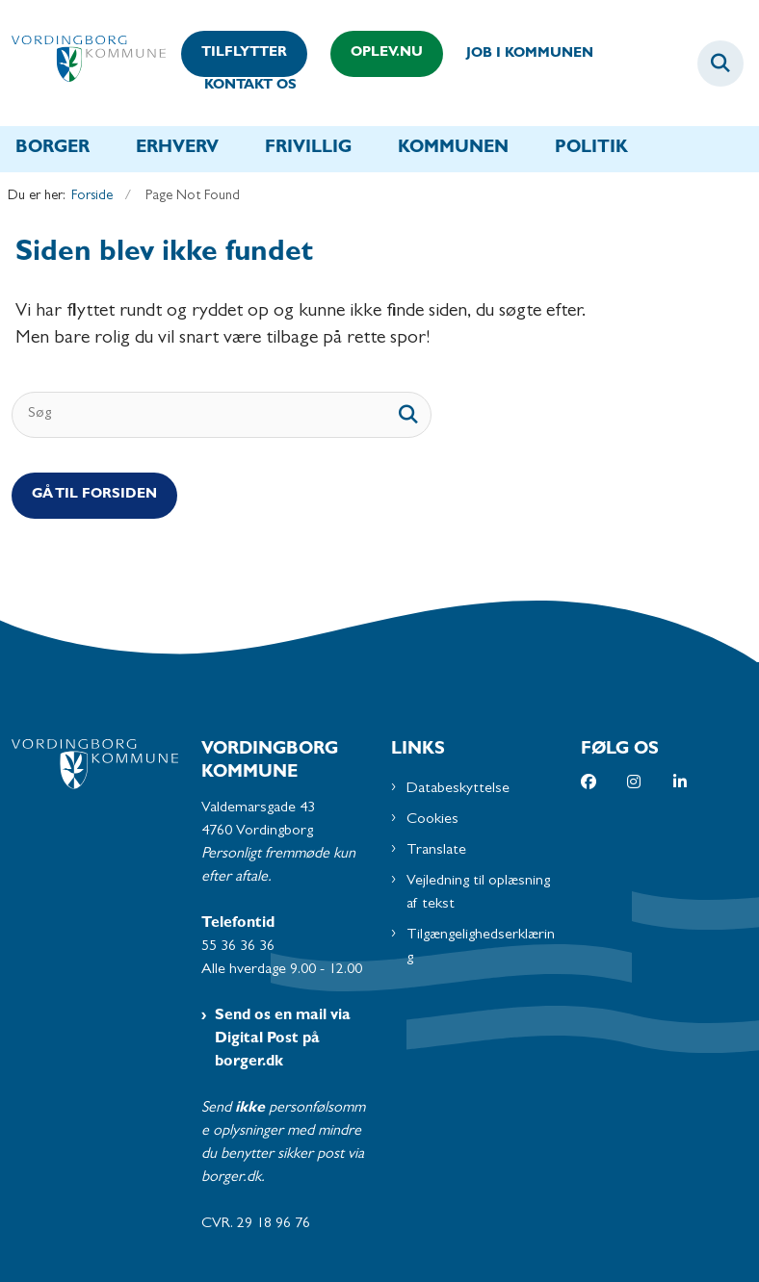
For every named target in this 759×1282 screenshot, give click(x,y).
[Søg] (222, 415)
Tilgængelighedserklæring (480, 947)
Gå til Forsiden (94, 495)
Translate (436, 851)
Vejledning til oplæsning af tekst (478, 893)
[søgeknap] (408, 415)
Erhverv (177, 149)
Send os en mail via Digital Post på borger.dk (283, 1039)
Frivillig (308, 149)
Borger (52, 149)
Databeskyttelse (458, 789)
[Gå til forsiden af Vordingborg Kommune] (83, 63)
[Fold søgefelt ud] (720, 63)
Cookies (432, 820)
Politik (591, 149)
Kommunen (453, 149)
